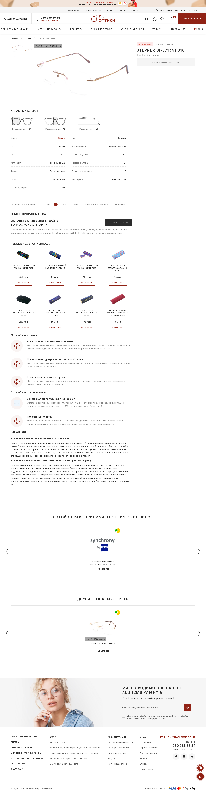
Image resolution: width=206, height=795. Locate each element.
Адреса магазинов (149, 747)
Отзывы (109, 10)
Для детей (76, 29)
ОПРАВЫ (15, 742)
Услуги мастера (57, 742)
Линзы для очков (101, 29)
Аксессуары (70, 204)
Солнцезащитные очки (15, 29)
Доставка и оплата (92, 10)
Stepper (61, 138)
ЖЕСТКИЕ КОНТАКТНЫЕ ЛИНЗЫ (27, 758)
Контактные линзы (132, 29)
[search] (146, 19)
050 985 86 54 (50, 17)
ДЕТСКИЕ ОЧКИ (18, 763)
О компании (73, 10)
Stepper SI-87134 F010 (47, 38)
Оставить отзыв (118, 222)
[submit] (187, 707)
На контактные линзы (118, 753)
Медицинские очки (49, 29)
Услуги (156, 29)
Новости (144, 758)
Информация (177, 29)
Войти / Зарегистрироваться (172, 10)
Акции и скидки (117, 736)
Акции (201, 29)
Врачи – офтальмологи (127, 10)
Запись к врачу (192, 18)
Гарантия (119, 204)
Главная (14, 38)
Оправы (28, 38)
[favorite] (162, 19)
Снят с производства (166, 62)
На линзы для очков (117, 763)
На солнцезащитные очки (120, 742)
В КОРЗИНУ (24, 282)
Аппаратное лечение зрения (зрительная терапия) (75, 747)
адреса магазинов (17, 19)
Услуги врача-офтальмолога (64, 763)
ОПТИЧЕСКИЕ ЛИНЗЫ (22, 747)
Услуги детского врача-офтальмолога (68, 758)
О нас (143, 736)
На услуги (112, 758)
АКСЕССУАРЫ (17, 769)
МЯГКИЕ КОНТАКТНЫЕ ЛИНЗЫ (26, 753)
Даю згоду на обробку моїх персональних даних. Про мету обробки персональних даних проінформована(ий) (157, 717)
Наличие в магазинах (24, 204)
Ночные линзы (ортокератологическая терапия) (74, 753)
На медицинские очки (118, 747)
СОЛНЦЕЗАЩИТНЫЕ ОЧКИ (24, 736)
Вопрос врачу (146, 769)
